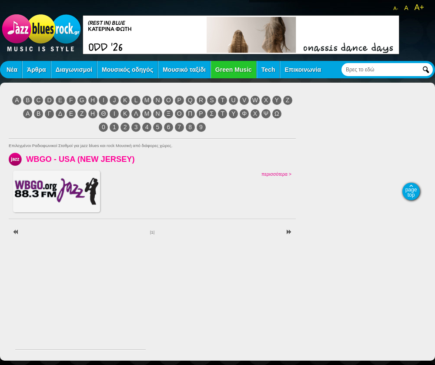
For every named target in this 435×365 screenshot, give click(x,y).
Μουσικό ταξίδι (184, 69)
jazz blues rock (41, 32)
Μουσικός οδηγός (127, 69)
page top (411, 192)
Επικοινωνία (302, 69)
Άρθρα (36, 69)
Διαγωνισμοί (74, 69)
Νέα (12, 69)
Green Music (233, 69)
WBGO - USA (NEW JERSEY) (80, 159)
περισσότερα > (276, 174)
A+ (419, 7)
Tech (268, 69)
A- (395, 8)
